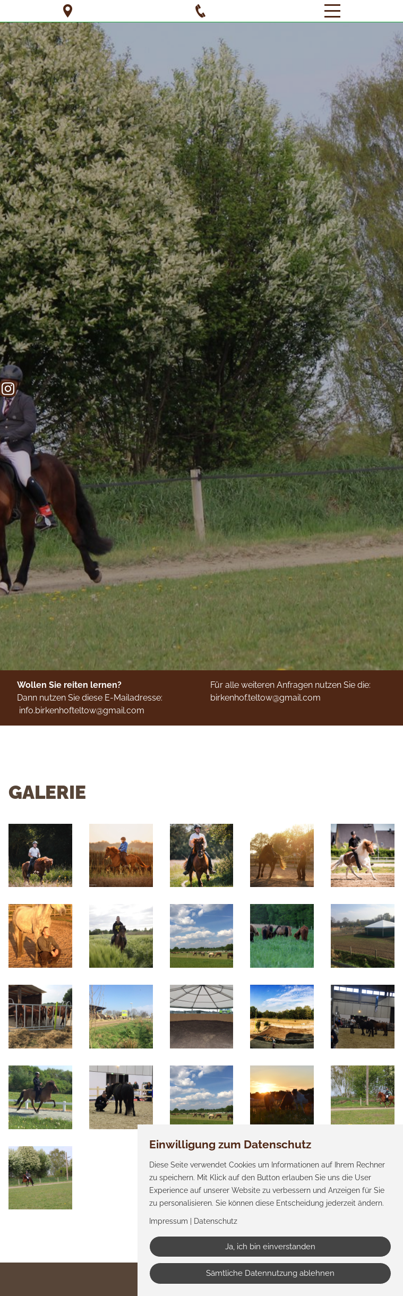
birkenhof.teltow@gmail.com (265, 698)
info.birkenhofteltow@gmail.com (81, 710)
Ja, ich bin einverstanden (270, 1246)
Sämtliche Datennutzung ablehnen (270, 1273)
